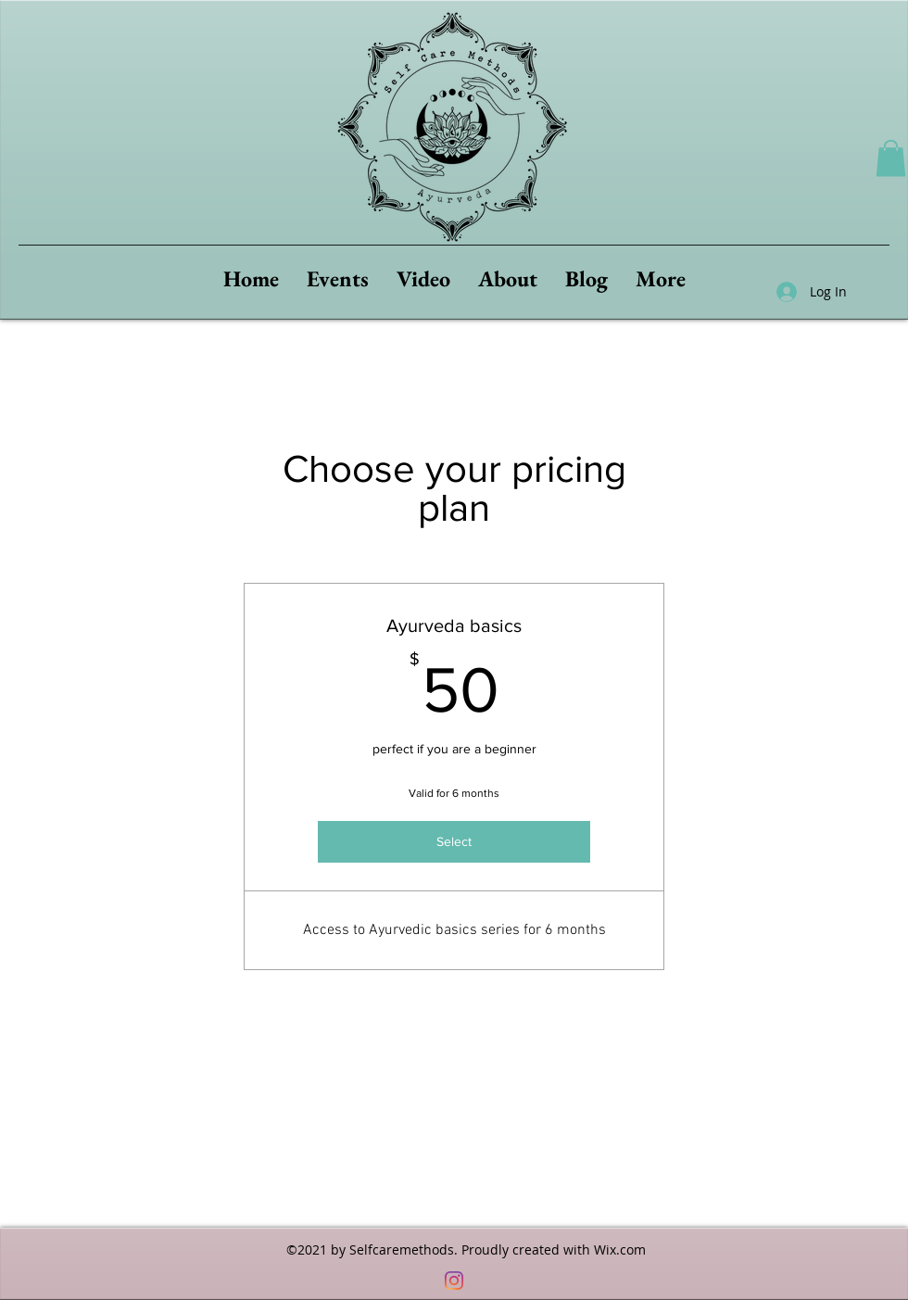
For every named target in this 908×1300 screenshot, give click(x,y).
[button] (891, 158)
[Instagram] (454, 1280)
